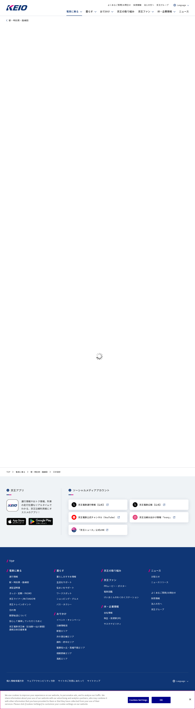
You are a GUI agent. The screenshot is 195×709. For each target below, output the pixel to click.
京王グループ (162, 4)
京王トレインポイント (20, 607)
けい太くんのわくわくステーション (121, 600)
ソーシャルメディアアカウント (91, 494)
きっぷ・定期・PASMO (20, 596)
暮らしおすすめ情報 (66, 580)
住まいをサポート (65, 591)
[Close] (190, 699)
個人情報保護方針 (15, 684)
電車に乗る (72, 11)
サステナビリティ (112, 627)
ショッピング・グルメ (67, 602)
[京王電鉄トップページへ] (16, 10)
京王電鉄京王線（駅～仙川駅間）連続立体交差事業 (27, 632)
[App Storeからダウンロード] (16, 528)
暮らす (89, 11)
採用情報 (137, 4)
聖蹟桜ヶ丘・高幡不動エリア (71, 651)
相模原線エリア (64, 656)
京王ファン (144, 11)
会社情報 (108, 616)
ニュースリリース (159, 585)
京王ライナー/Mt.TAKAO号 (22, 602)
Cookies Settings (138, 700)
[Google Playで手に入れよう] (41, 528)
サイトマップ (93, 684)
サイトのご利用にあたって (71, 684)
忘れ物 (12, 613)
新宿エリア (62, 634)
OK (161, 700)
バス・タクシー (64, 607)
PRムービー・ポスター (115, 589)
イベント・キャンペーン (68, 623)
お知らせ (155, 580)
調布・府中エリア (65, 645)
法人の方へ (149, 4)
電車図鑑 (108, 595)
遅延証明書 (14, 591)
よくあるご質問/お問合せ (119, 4)
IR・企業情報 (164, 11)
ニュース (184, 11)
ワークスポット (64, 596)
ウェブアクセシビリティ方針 (41, 684)
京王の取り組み (125, 11)
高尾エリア (62, 662)
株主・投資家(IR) (112, 621)
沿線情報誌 (62, 628)
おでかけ (105, 11)
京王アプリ (17, 494)
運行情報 (13, 580)
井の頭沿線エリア (65, 639)
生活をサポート (64, 585)
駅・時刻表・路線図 (19, 585)
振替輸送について (18, 619)
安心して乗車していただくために (25, 624)
